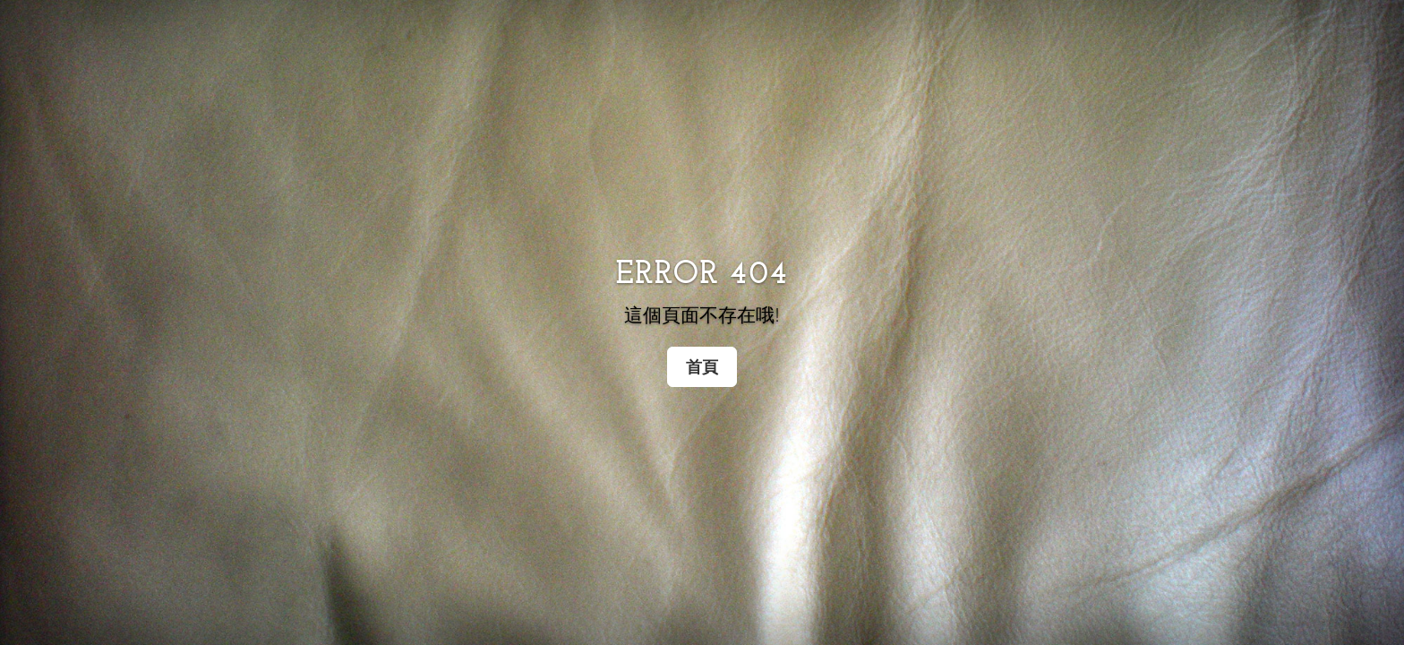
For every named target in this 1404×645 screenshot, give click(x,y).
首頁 (702, 366)
